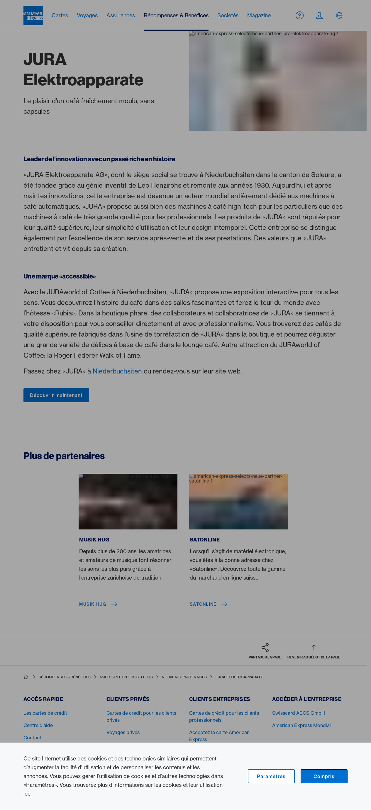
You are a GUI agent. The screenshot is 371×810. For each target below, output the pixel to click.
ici (26, 793)
